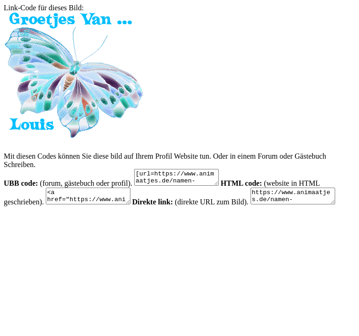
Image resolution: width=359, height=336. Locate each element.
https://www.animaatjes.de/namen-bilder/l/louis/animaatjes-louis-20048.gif (307, 200)
